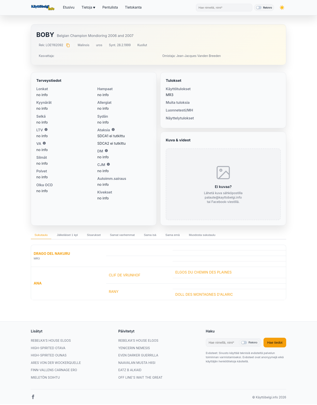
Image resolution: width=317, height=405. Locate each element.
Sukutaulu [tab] (42, 235)
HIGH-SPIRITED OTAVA (48, 349)
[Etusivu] (43, 8)
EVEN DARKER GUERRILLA (138, 356)
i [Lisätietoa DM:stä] (106, 150)
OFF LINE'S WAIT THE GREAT (140, 378)
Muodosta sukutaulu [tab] (219, 235)
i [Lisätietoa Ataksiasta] (113, 129)
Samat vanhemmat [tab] (131, 235)
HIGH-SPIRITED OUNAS (48, 356)
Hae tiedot (274, 343)
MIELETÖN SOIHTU (45, 378)
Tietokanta (133, 7)
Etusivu (68, 7)
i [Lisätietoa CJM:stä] (108, 164)
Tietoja (86, 7)
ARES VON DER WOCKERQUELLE (56, 363)
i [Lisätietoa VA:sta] (44, 143)
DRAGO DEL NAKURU (52, 254)
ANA (38, 284)
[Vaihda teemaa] (281, 7)
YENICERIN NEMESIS (134, 349)
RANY (113, 292)
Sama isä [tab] (162, 235)
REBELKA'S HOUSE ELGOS (51, 341)
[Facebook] (33, 399)
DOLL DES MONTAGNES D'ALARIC (204, 295)
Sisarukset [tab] (100, 235)
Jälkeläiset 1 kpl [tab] (71, 235)
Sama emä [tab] (187, 235)
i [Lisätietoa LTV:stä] (46, 129)
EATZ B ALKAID (129, 371)
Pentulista (110, 7)
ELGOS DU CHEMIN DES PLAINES (203, 273)
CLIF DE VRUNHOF (124, 276)
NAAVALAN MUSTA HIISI (136, 363)
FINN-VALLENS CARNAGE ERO (54, 371)
